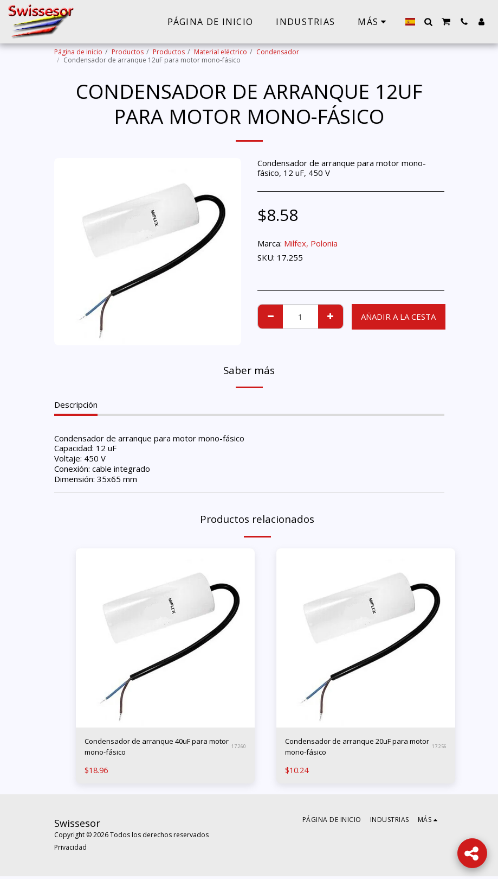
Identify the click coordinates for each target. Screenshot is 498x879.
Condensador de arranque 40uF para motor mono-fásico (153, 748)
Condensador (277, 51)
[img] (165, 638)
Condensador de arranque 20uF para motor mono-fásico (353, 748)
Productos (128, 51)
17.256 (439, 747)
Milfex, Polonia (311, 243)
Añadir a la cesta (398, 316)
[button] (428, 21)
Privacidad (70, 850)
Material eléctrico (220, 51)
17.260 (238, 747)
